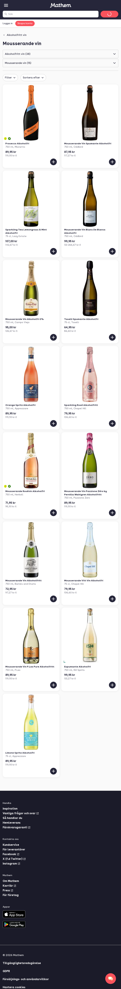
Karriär (9, 885)
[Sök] (6, 14)
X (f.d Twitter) (14, 858)
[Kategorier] (6, 5)
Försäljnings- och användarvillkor (26, 979)
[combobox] (52, 14)
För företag (11, 895)
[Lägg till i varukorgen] (53, 162)
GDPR (6, 971)
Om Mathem (11, 881)
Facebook (11, 854)
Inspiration (10, 808)
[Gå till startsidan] (60, 5)
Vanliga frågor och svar (21, 813)
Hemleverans (11, 822)
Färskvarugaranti (17, 827)
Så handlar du (12, 818)
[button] (60, 54)
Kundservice (11, 844)
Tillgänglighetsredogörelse (22, 963)
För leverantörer (14, 849)
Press (8, 890)
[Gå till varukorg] (109, 14)
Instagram (11, 863)
